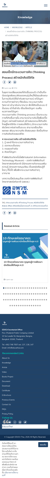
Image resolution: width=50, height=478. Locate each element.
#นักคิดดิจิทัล (39, 202)
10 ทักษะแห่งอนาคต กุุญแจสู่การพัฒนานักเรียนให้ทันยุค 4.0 (23, 263)
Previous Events (8, 399)
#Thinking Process (26, 202)
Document (6, 381)
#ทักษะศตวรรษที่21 (40, 205)
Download (6, 385)
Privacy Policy (7, 413)
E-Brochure (6, 395)
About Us (6, 358)
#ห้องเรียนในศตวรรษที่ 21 (23, 205)
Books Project (7, 376)
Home (6, 27)
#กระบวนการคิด (12, 202)
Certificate (6, 390)
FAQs (4, 409)
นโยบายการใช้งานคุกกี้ (10, 474)
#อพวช (4, 205)
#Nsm (10, 205)
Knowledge (17, 27)
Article (28, 27)
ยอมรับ (43, 444)
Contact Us (6, 404)
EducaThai (7, 426)
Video (4, 372)
